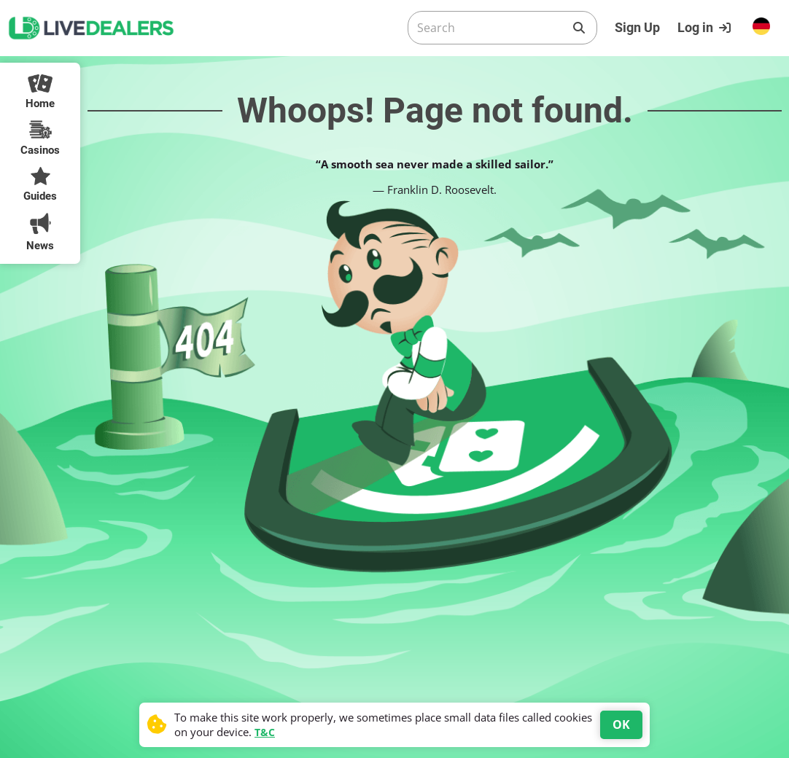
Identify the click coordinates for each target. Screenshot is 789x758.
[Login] (705, 27)
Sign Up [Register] (637, 27)
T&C (264, 732)
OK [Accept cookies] (621, 724)
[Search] (491, 27)
